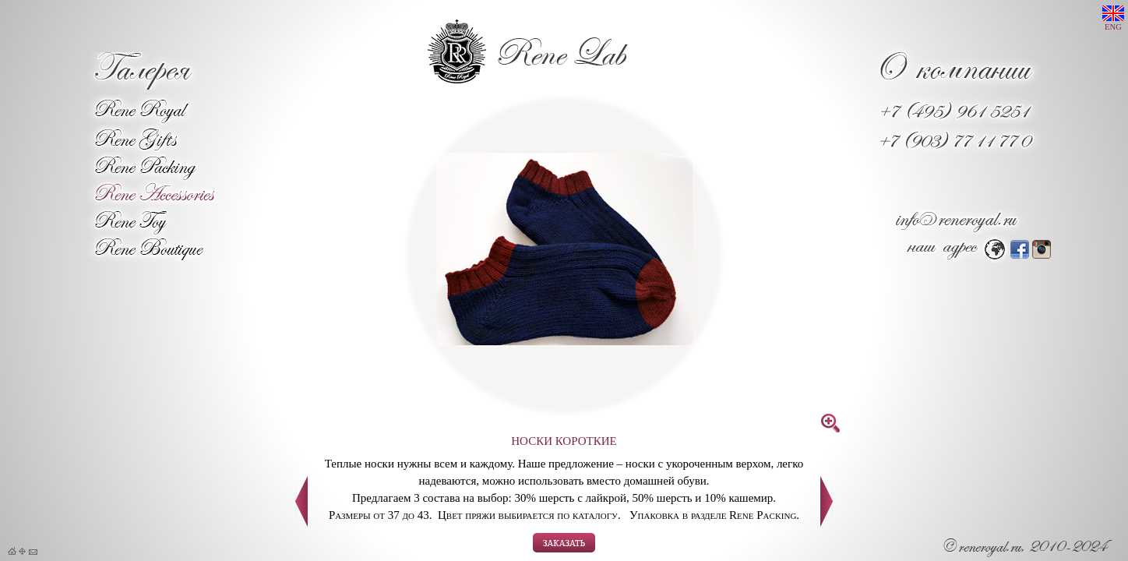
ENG (1113, 18)
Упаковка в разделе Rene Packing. (714, 515)
